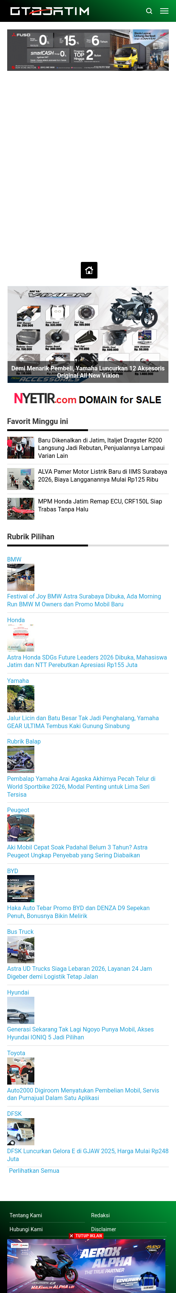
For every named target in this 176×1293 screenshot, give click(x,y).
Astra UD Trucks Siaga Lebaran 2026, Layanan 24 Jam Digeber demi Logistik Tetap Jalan (79, 972)
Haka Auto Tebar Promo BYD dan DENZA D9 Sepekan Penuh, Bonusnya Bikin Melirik (78, 912)
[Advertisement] (88, 162)
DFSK (14, 1113)
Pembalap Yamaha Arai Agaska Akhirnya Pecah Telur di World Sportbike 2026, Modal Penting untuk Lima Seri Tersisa (81, 786)
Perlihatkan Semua (34, 1170)
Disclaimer (103, 1229)
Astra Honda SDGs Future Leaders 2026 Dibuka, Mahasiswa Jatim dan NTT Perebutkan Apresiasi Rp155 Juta (87, 661)
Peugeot (18, 810)
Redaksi (100, 1215)
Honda (16, 620)
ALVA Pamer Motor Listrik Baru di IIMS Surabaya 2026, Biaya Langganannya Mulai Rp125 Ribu (102, 475)
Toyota (16, 1053)
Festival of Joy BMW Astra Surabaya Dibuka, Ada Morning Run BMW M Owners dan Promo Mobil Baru (84, 600)
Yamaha (18, 680)
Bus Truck (20, 931)
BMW (14, 559)
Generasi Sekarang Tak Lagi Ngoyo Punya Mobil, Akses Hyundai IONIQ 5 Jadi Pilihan (80, 1033)
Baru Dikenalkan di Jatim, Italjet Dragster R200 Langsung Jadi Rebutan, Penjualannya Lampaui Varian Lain (101, 448)
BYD (13, 871)
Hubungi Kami (26, 1229)
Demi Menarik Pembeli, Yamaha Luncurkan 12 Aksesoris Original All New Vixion (88, 372)
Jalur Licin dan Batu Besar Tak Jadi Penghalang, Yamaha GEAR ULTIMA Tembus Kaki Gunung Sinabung (83, 722)
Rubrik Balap (24, 741)
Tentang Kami (25, 1215)
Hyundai (18, 992)
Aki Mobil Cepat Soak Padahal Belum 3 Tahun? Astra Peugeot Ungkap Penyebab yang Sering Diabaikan (77, 851)
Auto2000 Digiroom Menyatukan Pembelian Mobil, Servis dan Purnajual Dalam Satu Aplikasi (83, 1094)
